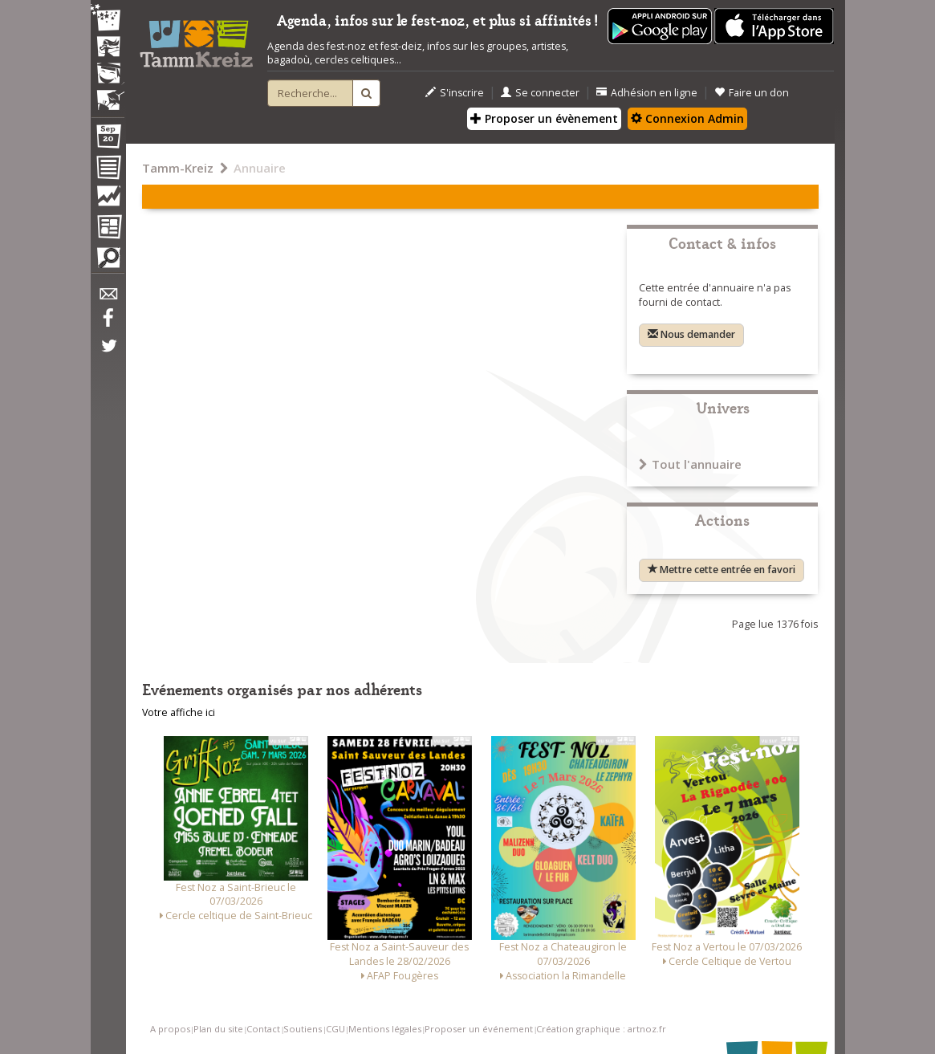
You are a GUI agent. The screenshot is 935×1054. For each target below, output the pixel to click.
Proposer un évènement (544, 118)
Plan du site (218, 1029)
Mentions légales (384, 1029)
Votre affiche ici (178, 712)
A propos (170, 1029)
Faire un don (751, 93)
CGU (335, 1029)
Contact (263, 1029)
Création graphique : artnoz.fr (601, 1029)
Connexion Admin (687, 118)
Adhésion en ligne (646, 93)
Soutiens (302, 1029)
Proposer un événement (479, 1029)
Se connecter (540, 93)
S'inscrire (454, 93)
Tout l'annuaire (690, 464)
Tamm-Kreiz (177, 168)
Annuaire (260, 168)
